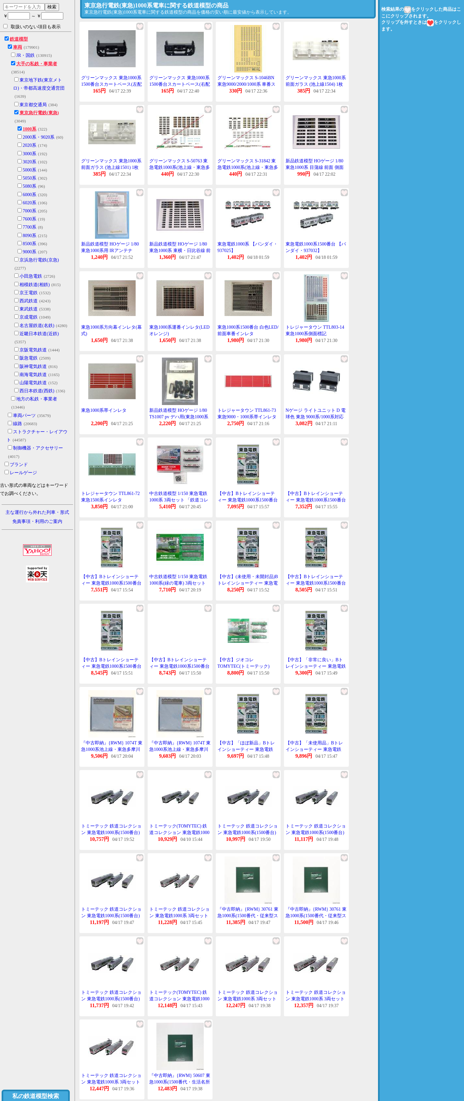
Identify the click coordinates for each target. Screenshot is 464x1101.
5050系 (29, 178)
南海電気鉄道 (33, 374)
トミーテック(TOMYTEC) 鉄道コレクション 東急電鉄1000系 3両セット (179, 998)
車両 (17, 47)
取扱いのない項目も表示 (32, 26)
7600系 (29, 219)
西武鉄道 (28, 300)
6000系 (29, 194)
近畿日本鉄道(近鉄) (39, 333)
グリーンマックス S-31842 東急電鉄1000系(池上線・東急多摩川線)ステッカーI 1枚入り (247, 167)
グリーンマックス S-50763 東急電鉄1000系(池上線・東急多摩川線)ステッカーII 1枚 (179, 167)
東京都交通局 (33, 104)
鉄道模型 (19, 39)
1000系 (29, 129)
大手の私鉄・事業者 (36, 63)
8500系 (29, 243)
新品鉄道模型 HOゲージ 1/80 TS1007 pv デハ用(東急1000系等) (178, 416)
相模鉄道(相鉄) (34, 284)
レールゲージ (23, 472)
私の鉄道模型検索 (35, 1096)
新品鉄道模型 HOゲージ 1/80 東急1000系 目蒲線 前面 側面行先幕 (315, 167)
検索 (51, 6)
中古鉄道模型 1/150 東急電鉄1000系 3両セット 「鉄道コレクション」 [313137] (178, 500)
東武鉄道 (28, 309)
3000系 (29, 153)
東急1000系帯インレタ (104, 410)
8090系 (29, 235)
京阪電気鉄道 (33, 350)
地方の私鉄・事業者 (36, 399)
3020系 (29, 161)
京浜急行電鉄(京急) (39, 260)
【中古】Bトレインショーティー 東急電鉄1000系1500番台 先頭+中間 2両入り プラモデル (316, 500)
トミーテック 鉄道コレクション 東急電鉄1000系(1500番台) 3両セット (111, 832)
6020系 (29, 202)
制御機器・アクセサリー (38, 448)
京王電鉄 (28, 292)
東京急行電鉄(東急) (39, 112)
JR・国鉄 (25, 55)
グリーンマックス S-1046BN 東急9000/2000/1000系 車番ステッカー (246, 84)
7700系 (29, 227)
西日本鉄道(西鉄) (36, 390)
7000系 (29, 211)
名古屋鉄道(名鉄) (36, 325)
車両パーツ (24, 415)
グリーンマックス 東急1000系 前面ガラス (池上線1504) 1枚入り (316, 84)
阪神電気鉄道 (33, 366)
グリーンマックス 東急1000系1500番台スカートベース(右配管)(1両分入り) (179, 84)
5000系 (29, 170)
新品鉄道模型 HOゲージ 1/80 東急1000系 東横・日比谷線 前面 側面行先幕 (180, 250)
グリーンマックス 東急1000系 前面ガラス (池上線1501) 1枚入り (111, 167)
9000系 (29, 251)
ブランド (19, 464)
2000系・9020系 (39, 137)
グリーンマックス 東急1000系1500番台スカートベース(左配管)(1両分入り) (111, 84)
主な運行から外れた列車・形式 (37, 512)
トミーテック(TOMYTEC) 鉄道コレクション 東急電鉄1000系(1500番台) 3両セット (179, 832)
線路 (17, 423)
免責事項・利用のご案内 (37, 521)
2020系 (29, 145)
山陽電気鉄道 (33, 382)
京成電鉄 (28, 317)
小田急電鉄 (30, 276)
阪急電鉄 (28, 358)
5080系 (29, 186)
